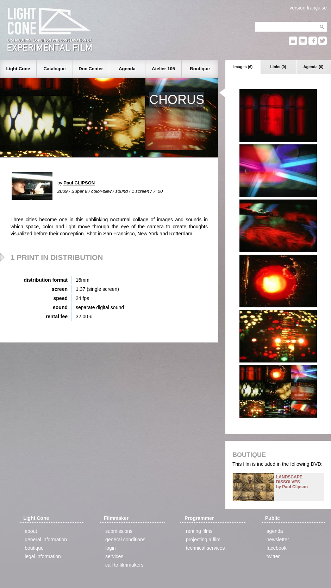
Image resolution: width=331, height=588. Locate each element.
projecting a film (203, 539)
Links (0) (278, 67)
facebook (277, 548)
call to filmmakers (124, 565)
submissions (118, 531)
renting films (199, 531)
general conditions (125, 539)
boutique (34, 548)
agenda (275, 531)
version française (308, 8)
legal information (43, 556)
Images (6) (242, 67)
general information (46, 539)
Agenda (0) (314, 67)
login (110, 548)
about (31, 531)
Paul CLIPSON (79, 182)
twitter (273, 556)
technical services (205, 548)
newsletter (278, 539)
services (114, 556)
